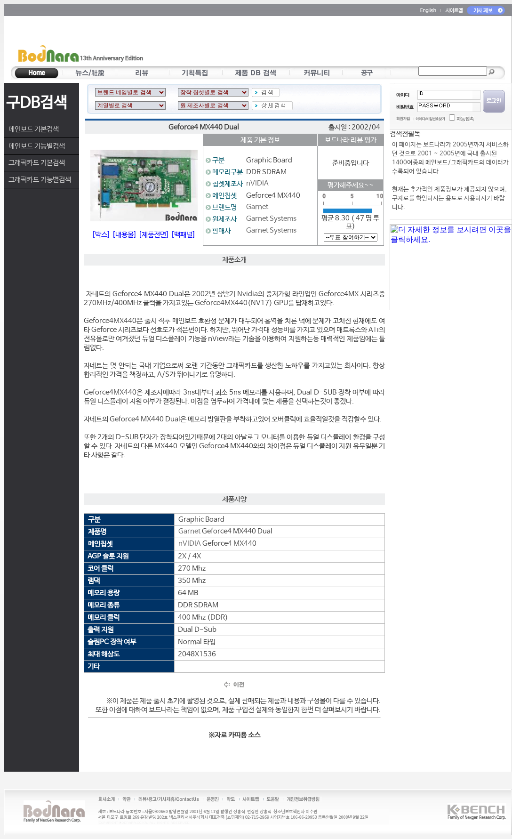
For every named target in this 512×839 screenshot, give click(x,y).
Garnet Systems (271, 219)
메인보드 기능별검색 (36, 146)
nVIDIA (257, 183)
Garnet (257, 207)
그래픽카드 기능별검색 (39, 180)
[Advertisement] (313, 43)
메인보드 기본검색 (33, 129)
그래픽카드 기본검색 (36, 163)
